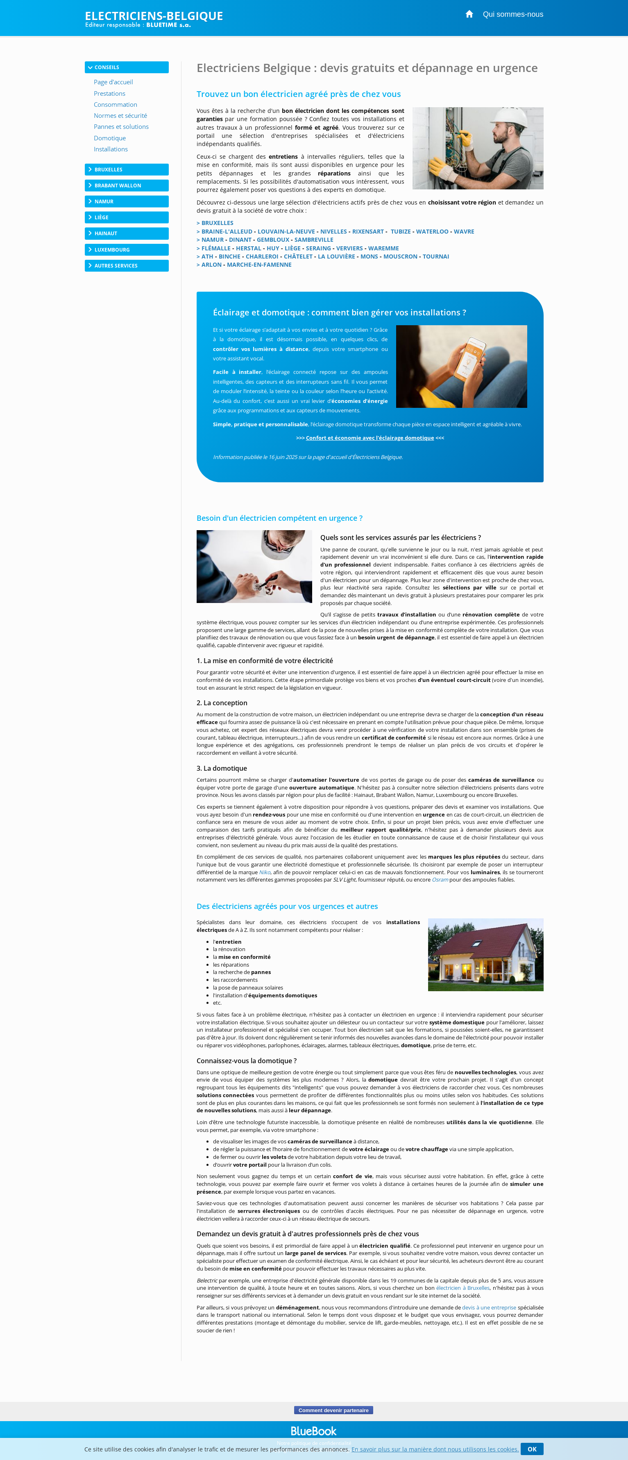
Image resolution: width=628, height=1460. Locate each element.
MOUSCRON (400, 256)
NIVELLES (333, 231)
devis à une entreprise (489, 1307)
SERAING (318, 248)
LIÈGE (293, 248)
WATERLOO (432, 231)
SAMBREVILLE (314, 239)
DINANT (240, 239)
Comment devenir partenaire (333, 1410)
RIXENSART (368, 231)
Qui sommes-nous (513, 14)
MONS (369, 256)
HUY (273, 248)
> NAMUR (210, 239)
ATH (206, 256)
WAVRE (464, 231)
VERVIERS (349, 248)
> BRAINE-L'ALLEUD (224, 231)
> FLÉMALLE (214, 248)
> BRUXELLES (215, 223)
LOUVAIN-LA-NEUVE (286, 231)
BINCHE (229, 256)
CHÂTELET (298, 256)
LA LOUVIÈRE (336, 256)
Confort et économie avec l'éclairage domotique (370, 437)
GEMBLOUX (273, 239)
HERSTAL (248, 248)
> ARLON (209, 264)
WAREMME (383, 248)
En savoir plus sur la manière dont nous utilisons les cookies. (435, 1449)
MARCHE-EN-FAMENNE (259, 264)
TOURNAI (436, 256)
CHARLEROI (262, 256)
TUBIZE (401, 231)
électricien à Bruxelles (463, 1287)
